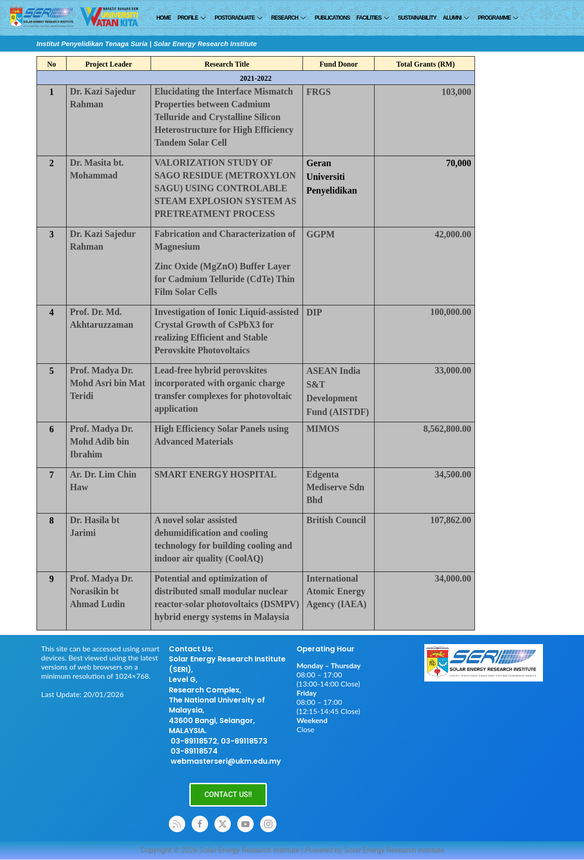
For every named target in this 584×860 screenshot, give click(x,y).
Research (288, 18)
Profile (191, 18)
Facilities (372, 18)
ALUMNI (455, 18)
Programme (497, 18)
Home (163, 18)
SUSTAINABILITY (416, 18)
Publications (331, 18)
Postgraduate (238, 18)
